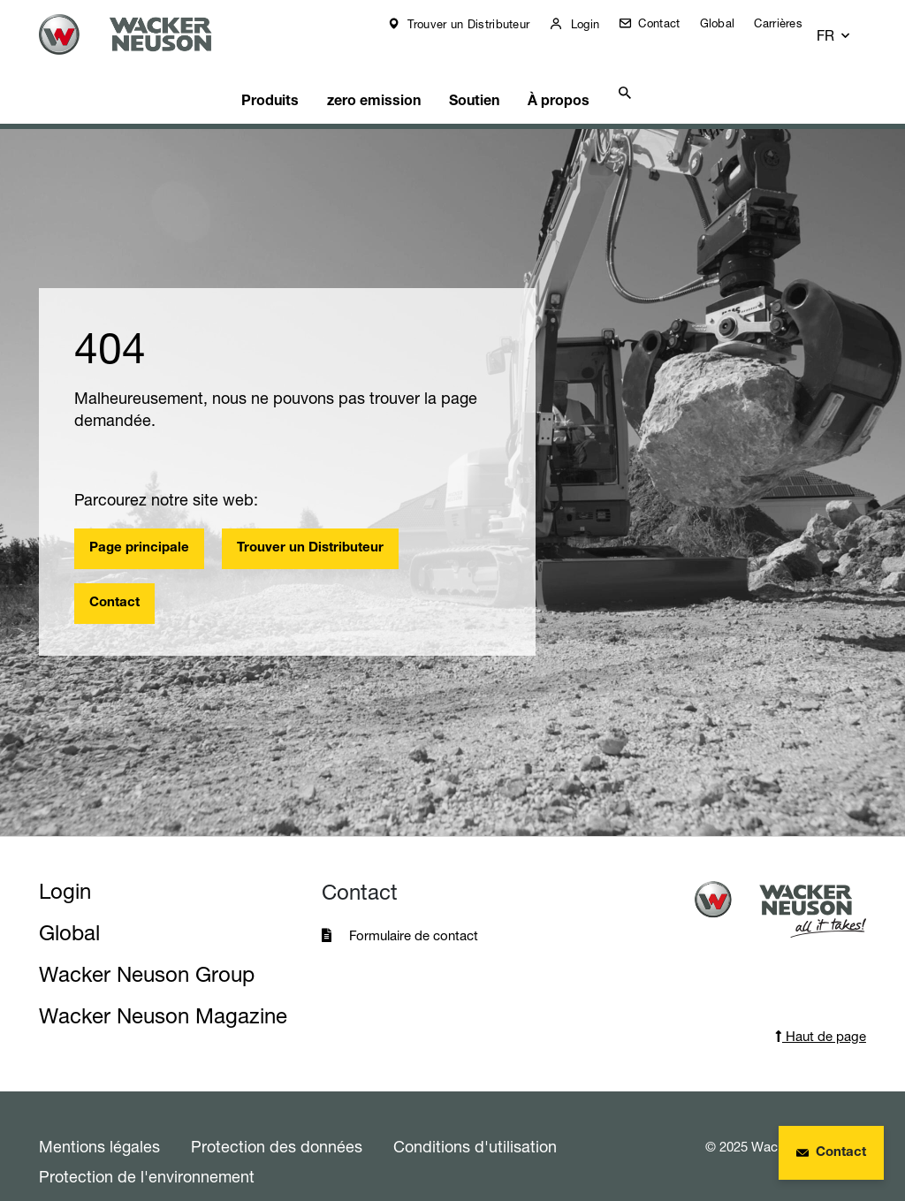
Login (595, 24)
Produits (288, 67)
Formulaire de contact (415, 905)
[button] (850, 24)
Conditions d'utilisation (475, 1116)
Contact (669, 23)
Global (730, 23)
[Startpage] (143, 34)
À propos (567, 67)
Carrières (790, 23)
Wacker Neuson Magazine (163, 986)
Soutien (485, 67)
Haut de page (820, 1006)
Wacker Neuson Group (147, 944)
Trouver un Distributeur (479, 24)
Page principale (139, 518)
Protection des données (276, 1116)
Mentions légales (99, 1116)
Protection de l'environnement (147, 1146)
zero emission (388, 67)
